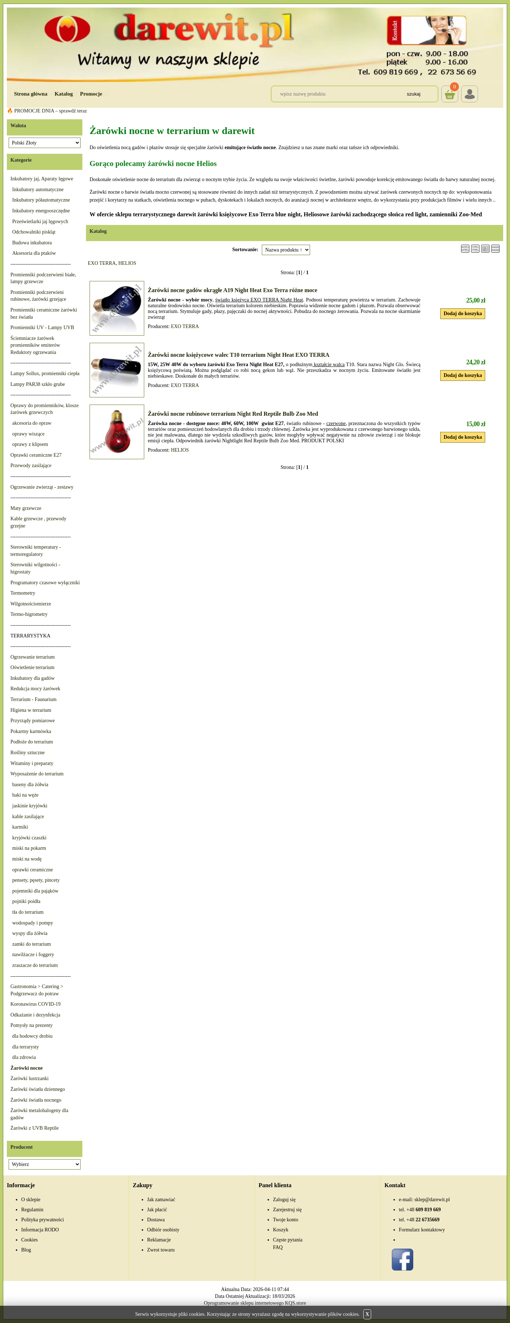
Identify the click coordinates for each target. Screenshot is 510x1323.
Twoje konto (285, 1219)
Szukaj (413, 94)
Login (469, 94)
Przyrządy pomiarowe (32, 720)
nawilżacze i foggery (33, 954)
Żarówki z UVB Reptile (34, 1128)
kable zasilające (28, 816)
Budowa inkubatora (32, 242)
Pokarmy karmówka (30, 731)
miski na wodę (27, 859)
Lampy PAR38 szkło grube (37, 384)
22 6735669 (423, 1219)
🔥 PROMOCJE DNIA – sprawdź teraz (47, 111)
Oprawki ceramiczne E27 (36, 455)
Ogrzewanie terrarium (32, 657)
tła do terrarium (28, 912)
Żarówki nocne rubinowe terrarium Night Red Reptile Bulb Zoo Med (233, 414)
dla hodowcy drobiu (32, 1036)
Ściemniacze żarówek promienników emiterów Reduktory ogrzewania (35, 345)
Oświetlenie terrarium (32, 667)
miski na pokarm (29, 848)
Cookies (29, 1240)
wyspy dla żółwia (29, 933)
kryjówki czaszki (29, 837)
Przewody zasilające (30, 465)
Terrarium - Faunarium (33, 699)
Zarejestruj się (287, 1209)
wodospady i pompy (32, 923)
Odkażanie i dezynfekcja (35, 1015)
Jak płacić (157, 1209)
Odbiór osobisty (163, 1229)
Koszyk (449, 89)
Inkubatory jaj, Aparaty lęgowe (41, 178)
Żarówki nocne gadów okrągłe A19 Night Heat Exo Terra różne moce (232, 290)
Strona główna (30, 94)
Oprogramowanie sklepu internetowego (244, 1303)
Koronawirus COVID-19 (35, 1004)
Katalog (64, 94)
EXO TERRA (102, 263)
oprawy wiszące (28, 434)
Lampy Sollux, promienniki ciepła (44, 373)
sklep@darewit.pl (432, 1199)
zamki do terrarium (31, 944)
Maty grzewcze (25, 508)
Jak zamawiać (161, 1199)
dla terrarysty (25, 1047)
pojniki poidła (26, 901)
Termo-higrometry (28, 614)
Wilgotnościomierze (30, 604)
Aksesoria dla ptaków (34, 253)
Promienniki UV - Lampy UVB (42, 327)
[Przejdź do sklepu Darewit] (255, 44)
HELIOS (127, 263)
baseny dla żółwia (30, 784)
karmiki (20, 827)
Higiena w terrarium (30, 710)
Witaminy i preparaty (31, 763)
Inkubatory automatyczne (38, 189)
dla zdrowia (24, 1057)
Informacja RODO (40, 1229)
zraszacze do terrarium (35, 965)
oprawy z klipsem (30, 444)
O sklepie (30, 1199)
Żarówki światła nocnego (36, 1100)
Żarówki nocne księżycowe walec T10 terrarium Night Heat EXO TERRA (238, 355)
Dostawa (156, 1219)
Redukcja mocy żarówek (35, 688)
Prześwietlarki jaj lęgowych (40, 221)
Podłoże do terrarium (31, 742)
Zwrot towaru (161, 1250)
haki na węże (25, 795)
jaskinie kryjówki (29, 805)
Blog (26, 1250)
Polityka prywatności (42, 1219)
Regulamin (32, 1209)
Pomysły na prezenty (31, 1025)
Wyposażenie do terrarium (37, 773)
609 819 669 (423, 1209)
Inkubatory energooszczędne (41, 210)
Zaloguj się (284, 1199)
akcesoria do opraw (31, 423)
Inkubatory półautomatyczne (41, 200)
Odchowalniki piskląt (33, 232)
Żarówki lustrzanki (29, 1078)
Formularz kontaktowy (422, 1229)
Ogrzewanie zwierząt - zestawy (41, 487)
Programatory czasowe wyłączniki (45, 582)
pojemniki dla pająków (35, 891)
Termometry (22, 593)
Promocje (91, 94)
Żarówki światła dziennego (37, 1089)
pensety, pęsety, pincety (36, 880)
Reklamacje (159, 1240)
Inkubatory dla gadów (32, 678)
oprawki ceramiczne (32, 869)
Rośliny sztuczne (27, 752)
